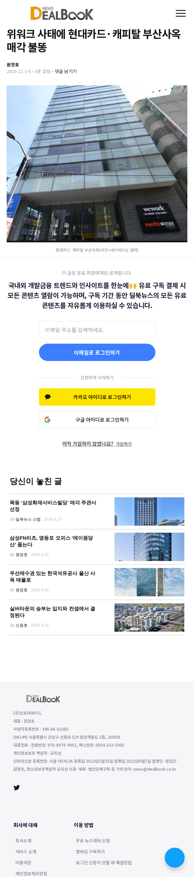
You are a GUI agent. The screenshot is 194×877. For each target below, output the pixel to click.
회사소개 (23, 841)
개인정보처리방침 (31, 874)
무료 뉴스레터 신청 (93, 841)
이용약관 (23, 863)
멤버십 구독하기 (90, 852)
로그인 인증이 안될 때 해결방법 (104, 863)
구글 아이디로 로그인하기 (102, 419)
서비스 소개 (25, 852)
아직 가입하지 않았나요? (97, 443)
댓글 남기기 (66, 71)
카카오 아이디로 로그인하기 (102, 396)
